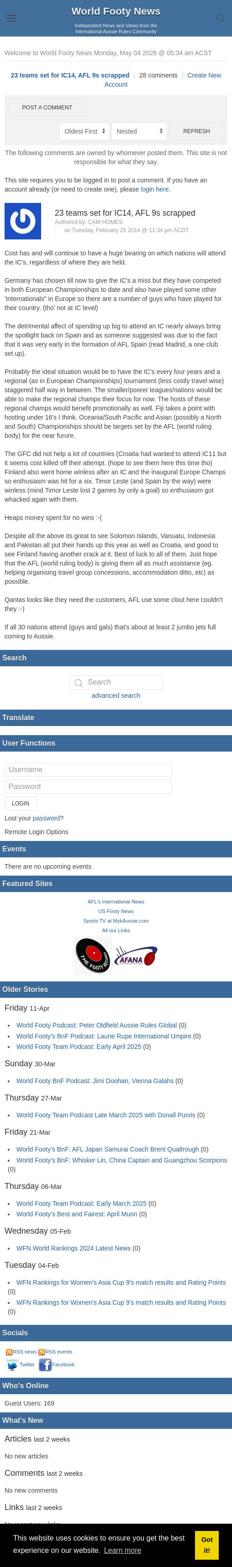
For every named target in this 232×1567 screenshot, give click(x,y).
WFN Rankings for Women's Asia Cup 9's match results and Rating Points (121, 1282)
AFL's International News (116, 901)
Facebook (56, 1364)
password (46, 818)
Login (20, 803)
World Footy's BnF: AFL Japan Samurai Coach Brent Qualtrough (107, 1149)
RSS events (55, 1351)
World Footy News (116, 11)
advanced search (116, 695)
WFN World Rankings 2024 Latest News (73, 1248)
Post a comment (47, 107)
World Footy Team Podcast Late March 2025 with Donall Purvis (105, 1115)
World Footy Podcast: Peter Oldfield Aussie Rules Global (96, 1025)
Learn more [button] (123, 1550)
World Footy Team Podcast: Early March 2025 (81, 1203)
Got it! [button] (207, 1545)
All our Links (116, 930)
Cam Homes (105, 222)
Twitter (20, 1364)
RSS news (21, 1351)
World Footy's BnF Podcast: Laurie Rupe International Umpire (103, 1036)
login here (155, 189)
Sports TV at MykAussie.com (115, 921)
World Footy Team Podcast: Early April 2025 (78, 1046)
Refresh (196, 131)
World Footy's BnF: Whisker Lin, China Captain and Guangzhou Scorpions (121, 1160)
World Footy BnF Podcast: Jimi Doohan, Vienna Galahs (95, 1080)
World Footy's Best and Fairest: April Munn (76, 1214)
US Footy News (116, 911)
